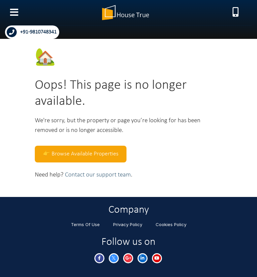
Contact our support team (98, 175)
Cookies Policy (171, 224)
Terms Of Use (85, 224)
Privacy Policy (127, 224)
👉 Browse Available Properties (80, 154)
